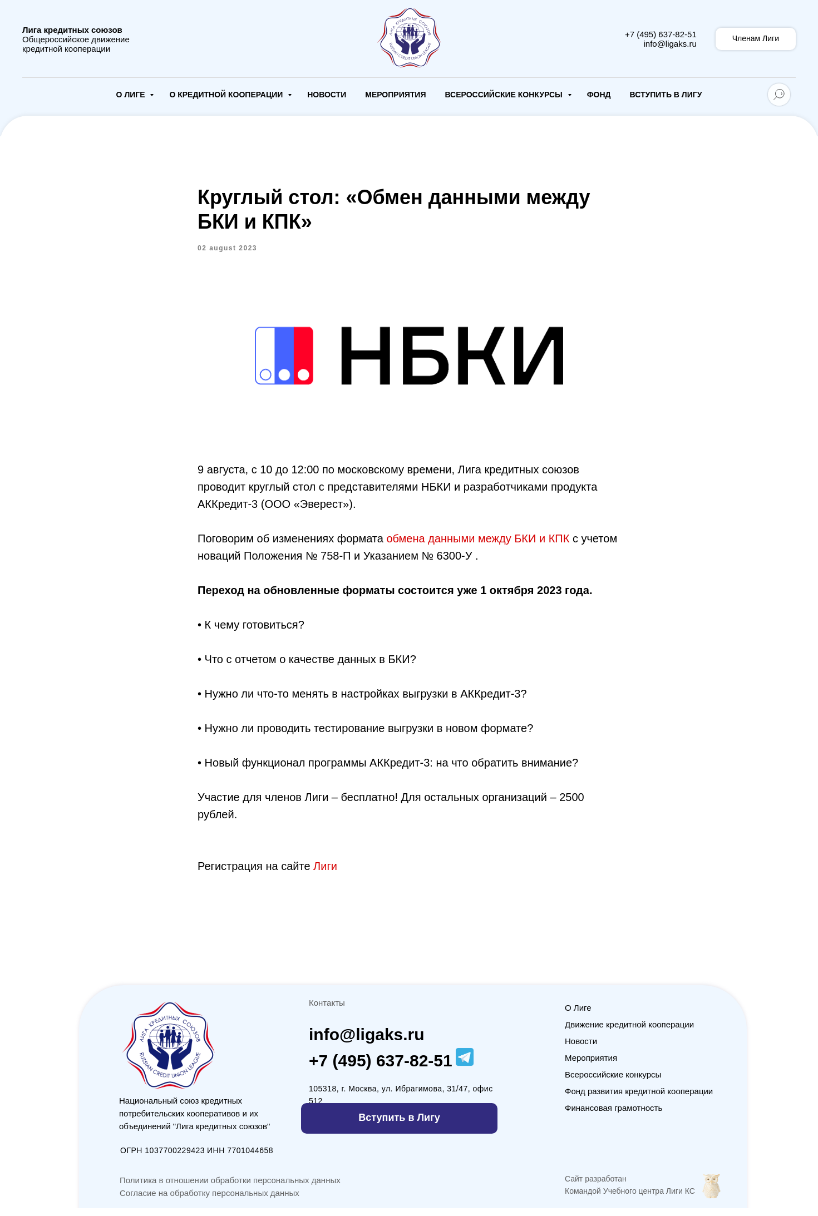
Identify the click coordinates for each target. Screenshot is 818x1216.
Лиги (325, 870)
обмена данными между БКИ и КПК (479, 542)
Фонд (599, 94)
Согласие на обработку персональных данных (209, 1200)
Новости (326, 94)
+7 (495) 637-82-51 (661, 34)
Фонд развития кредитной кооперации (639, 1099)
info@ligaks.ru (669, 43)
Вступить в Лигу (666, 94)
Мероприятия (395, 94)
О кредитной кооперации (227, 94)
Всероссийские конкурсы (504, 94)
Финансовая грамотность (613, 1115)
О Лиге (131, 94)
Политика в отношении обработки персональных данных (230, 1188)
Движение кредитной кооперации (629, 1032)
